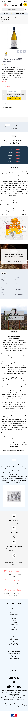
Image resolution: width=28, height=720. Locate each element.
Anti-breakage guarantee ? (14, 107)
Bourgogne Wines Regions (14, 655)
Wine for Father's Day (14, 645)
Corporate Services (14, 638)
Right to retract (14, 624)
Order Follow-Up (14, 622)
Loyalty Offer (14, 621)
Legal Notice (14, 626)
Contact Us (14, 670)
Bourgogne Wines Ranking (14, 651)
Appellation (17, 127)
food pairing (16, 125)
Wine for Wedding (14, 639)
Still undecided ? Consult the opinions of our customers (14, 594)
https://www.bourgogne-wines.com (16, 450)
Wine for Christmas (14, 643)
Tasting (7, 125)
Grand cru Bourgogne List (14, 653)
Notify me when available (14, 98)
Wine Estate (14, 128)
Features (7, 127)
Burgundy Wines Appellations (14, 657)
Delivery (14, 103)
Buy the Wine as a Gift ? (14, 112)
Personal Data (14, 629)
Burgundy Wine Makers (14, 658)
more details (5, 81)
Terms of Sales (14, 628)
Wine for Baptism (14, 641)
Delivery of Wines (14, 636)
